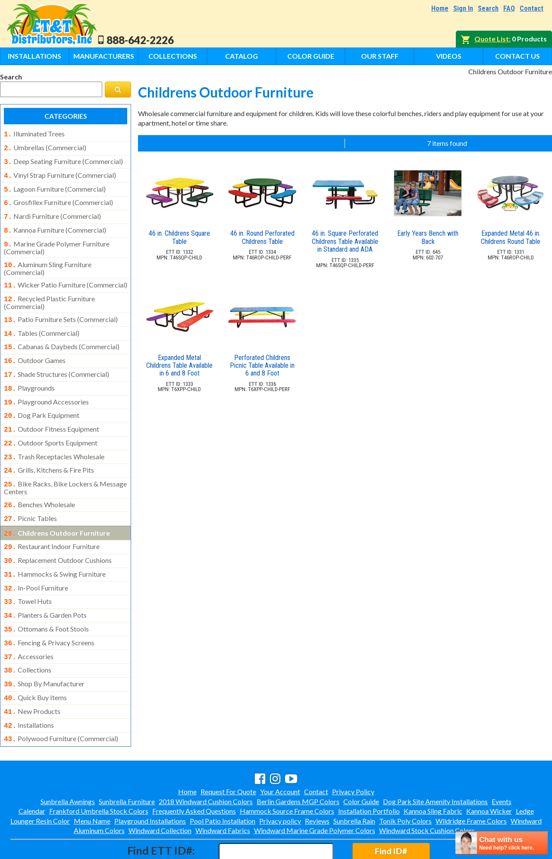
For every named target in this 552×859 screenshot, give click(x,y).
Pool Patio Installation (222, 784)
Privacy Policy (353, 754)
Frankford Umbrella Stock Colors (98, 774)
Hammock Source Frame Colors (287, 774)
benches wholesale (39, 483)
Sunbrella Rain (354, 784)
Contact (531, 8)
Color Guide (310, 56)
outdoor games (35, 347)
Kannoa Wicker (489, 774)
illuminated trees (34, 134)
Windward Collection (160, 793)
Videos (448, 56)
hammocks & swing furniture (55, 548)
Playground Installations (150, 784)
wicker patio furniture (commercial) (65, 276)
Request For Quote (228, 754)
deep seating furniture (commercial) (63, 159)
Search (488, 8)
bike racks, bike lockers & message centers (65, 466)
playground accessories (46, 386)
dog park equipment (41, 399)
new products (32, 677)
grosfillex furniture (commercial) (58, 198)
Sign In (463, 8)
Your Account (280, 754)
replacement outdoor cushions (58, 535)
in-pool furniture (36, 561)
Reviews (317, 784)
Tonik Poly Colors (405, 784)
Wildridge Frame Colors (471, 784)
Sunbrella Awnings (68, 764)
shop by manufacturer (44, 651)
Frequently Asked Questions (194, 774)
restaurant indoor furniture (52, 522)
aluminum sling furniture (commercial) (47, 260)
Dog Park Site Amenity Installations (435, 764)
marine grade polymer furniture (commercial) (57, 240)
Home (439, 8)
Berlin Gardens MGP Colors (298, 764)
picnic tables (30, 496)
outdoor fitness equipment (51, 412)
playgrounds (29, 373)
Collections (172, 56)
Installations (34, 56)
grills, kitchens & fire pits (49, 450)
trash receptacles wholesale (54, 437)
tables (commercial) (41, 322)
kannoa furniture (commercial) (55, 224)
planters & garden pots (45, 586)
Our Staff (379, 56)
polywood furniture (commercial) (61, 702)
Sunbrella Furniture (127, 764)
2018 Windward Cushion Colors (206, 764)
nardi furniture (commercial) (52, 211)
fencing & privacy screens (49, 612)
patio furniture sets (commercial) (61, 309)
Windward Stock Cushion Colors (427, 793)
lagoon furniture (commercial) (55, 185)
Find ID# (391, 814)
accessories (28, 625)
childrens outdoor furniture (57, 510)
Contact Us (517, 56)
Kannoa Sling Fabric (433, 774)
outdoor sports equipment (50, 425)
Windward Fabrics (222, 793)
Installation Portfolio (369, 774)
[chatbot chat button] (501, 843)
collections (27, 638)
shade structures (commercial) (56, 360)
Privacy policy (280, 784)
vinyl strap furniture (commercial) (60, 172)
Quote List (491, 39)
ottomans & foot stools (46, 599)
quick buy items (35, 664)
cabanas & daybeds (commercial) (61, 334)
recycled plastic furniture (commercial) (49, 292)
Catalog (241, 56)
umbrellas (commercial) (45, 147)
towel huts (28, 573)
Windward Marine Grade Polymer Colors (314, 793)
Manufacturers (103, 56)
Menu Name (92, 784)
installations (29, 690)
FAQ (509, 8)
